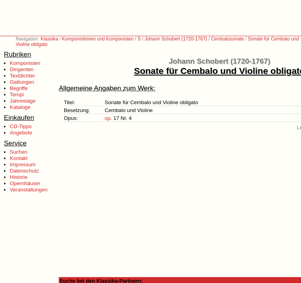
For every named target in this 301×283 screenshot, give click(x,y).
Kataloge (20, 107)
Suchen (18, 152)
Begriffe (19, 88)
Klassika (49, 39)
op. (108, 118)
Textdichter (22, 76)
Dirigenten (22, 69)
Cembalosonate (227, 39)
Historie (18, 177)
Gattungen (22, 82)
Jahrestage (23, 101)
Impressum (23, 164)
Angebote (21, 133)
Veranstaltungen (28, 190)
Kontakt (18, 158)
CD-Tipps (21, 126)
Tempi (17, 94)
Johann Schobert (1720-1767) (176, 39)
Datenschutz (24, 171)
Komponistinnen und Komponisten (98, 39)
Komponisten (25, 63)
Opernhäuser (25, 183)
